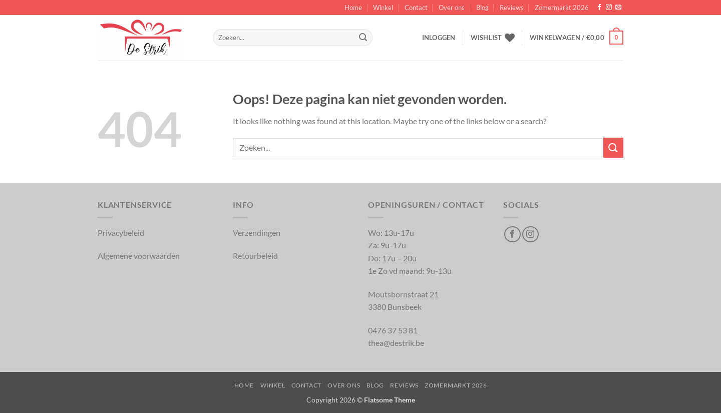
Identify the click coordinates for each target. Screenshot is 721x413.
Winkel (383, 8)
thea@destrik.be (396, 342)
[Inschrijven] (363, 37)
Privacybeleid (121, 232)
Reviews (512, 8)
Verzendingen (256, 232)
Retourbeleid (255, 255)
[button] (439, 38)
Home (353, 8)
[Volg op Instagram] (609, 7)
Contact (416, 8)
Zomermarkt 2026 (562, 8)
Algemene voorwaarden (139, 255)
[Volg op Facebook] (599, 7)
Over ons (452, 8)
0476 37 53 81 (393, 330)
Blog (482, 8)
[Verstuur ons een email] (618, 7)
